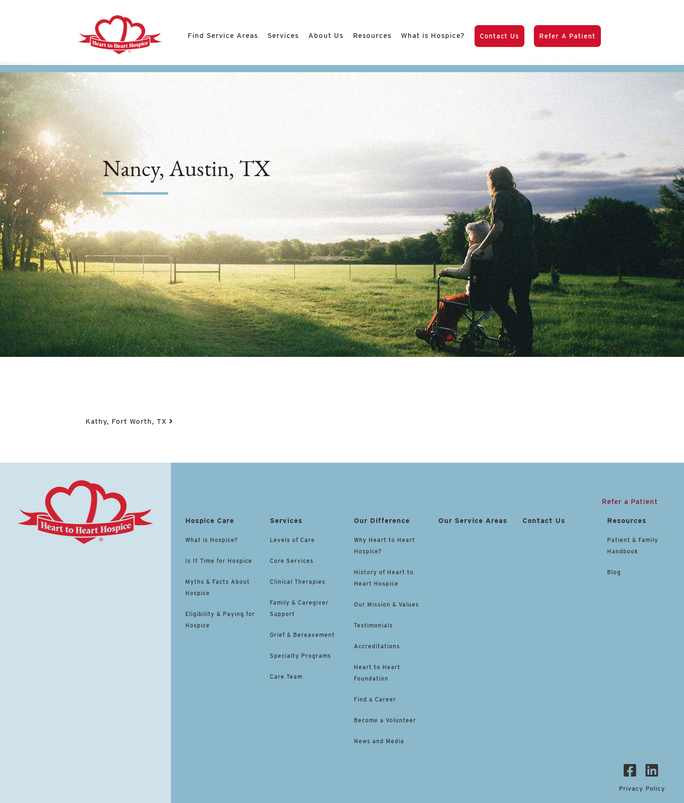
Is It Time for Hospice (218, 560)
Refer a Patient (567, 36)
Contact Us (499, 36)
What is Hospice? (433, 35)
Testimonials (373, 625)
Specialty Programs (300, 655)
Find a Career (375, 699)
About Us (325, 35)
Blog (614, 572)
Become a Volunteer (385, 720)
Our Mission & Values (386, 604)
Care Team (286, 676)
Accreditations (377, 646)
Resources (372, 35)
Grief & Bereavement (302, 634)
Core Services (292, 560)
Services (283, 35)
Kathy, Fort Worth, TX (129, 421)
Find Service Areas (223, 35)
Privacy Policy (642, 788)
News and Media (379, 741)
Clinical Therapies (297, 581)
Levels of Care (293, 539)
